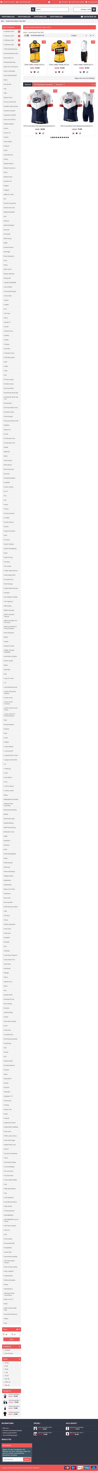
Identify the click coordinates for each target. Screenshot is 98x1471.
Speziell (28, 84)
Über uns (5, 1428)
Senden (27, 1459)
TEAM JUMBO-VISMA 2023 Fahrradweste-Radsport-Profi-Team (35, 65)
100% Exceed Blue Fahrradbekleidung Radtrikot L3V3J (14, 1394)
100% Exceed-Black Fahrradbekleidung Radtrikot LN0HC (14, 1412)
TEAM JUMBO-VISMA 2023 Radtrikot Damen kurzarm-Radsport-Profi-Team (60, 65)
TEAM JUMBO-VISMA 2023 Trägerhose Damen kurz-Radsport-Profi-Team (84, 65)
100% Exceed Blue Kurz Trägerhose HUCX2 (14, 1406)
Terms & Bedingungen (9, 1435)
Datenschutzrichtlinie (9, 1433)
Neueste (59, 84)
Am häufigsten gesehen (43, 84)
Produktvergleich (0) (37, 35)
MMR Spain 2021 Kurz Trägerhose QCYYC (77, 1432)
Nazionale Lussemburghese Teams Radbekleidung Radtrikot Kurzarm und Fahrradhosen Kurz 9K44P (77, 1427)
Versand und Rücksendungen (12, 1431)
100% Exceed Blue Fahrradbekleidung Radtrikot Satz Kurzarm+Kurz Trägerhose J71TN (14, 1400)
